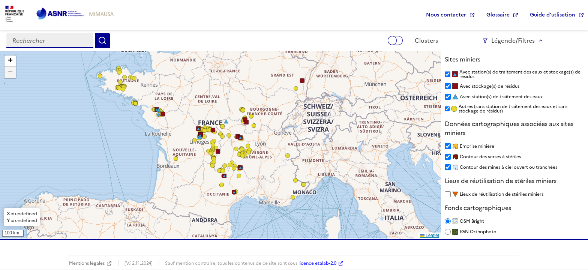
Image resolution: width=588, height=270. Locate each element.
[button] (234, 168)
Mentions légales (87, 263)
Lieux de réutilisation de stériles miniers (501, 194)
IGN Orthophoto (478, 232)
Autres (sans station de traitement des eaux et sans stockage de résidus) (513, 108)
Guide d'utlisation (552, 15)
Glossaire (498, 15)
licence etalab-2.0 (317, 263)
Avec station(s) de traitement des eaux (501, 96)
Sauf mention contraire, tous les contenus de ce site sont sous (231, 263)
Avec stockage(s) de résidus (489, 86)
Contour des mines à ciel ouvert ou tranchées (508, 167)
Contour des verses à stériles (490, 156)
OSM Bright (472, 221)
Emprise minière (477, 146)
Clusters (426, 40)
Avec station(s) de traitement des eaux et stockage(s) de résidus (519, 74)
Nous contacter (446, 15)
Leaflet (429, 235)
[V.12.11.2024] (138, 263)
